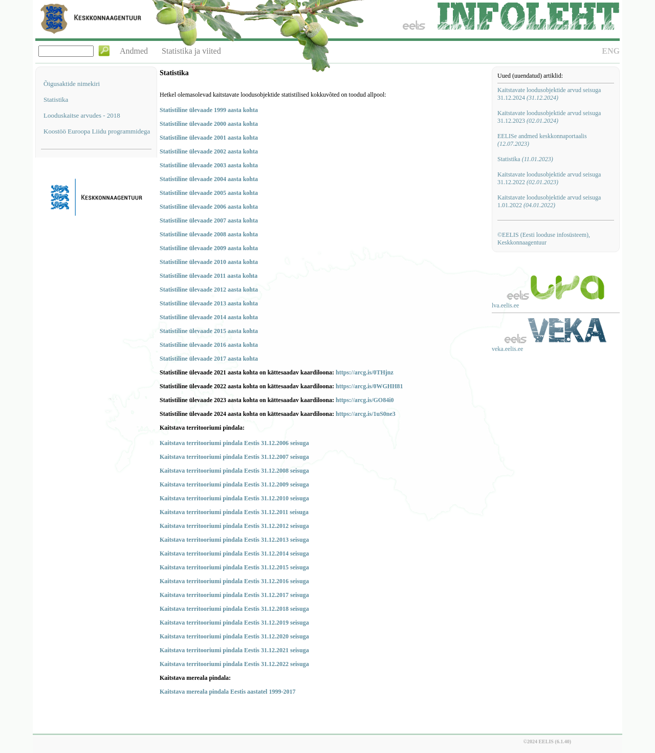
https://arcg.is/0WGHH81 (369, 386)
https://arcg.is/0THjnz (365, 372)
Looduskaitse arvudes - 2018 (81, 115)
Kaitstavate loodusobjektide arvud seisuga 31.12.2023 (549, 116)
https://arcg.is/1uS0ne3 (366, 413)
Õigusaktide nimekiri (71, 83)
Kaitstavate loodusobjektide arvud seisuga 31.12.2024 (549, 93)
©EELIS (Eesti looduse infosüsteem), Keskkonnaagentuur (543, 238)
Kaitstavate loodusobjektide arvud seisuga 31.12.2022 (549, 178)
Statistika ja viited (191, 51)
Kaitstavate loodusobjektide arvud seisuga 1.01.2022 (549, 201)
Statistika (55, 99)
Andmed (134, 51)
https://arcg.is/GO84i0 (365, 400)
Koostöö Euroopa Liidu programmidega (96, 131)
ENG (611, 51)
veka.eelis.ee (507, 348)
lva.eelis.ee (505, 305)
